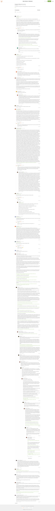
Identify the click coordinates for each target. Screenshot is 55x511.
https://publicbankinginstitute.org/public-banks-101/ (31, 421)
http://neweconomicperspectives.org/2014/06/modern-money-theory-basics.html (27, 301)
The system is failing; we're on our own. (20, 4)
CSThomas (17, 105)
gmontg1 (17, 226)
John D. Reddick (19, 71)
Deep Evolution (18, 77)
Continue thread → (30, 458)
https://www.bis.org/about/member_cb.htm (32, 445)
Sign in (53, 1)
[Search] (45, 1)
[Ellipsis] (39, 16)
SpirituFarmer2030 (18, 128)
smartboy (17, 250)
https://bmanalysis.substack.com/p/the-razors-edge (25, 44)
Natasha (18, 287)
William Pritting (18, 253)
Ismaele (20, 33)
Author (18, 123)
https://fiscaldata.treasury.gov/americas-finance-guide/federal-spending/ (26, 312)
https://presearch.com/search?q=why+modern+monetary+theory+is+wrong (28, 333)
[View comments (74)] (24, 5)
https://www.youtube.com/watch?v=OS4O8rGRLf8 (25, 37)
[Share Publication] (46, 1)
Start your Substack (25, 507)
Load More (16, 503)
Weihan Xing (17, 216)
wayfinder (17, 54)
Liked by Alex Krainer (18, 217)
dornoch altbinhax (19, 460)
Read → (16, 7)
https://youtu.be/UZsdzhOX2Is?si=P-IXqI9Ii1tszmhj (22, 470)
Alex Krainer (18, 67)
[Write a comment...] (28, 13)
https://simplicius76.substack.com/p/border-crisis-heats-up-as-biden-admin (28, 45)
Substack (24, 509)
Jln (16, 474)
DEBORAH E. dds (18, 241)
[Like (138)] (22, 5)
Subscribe (49, 1)
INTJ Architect (19, 91)
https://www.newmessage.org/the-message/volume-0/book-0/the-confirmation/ (26, 162)
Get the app (30, 507)
